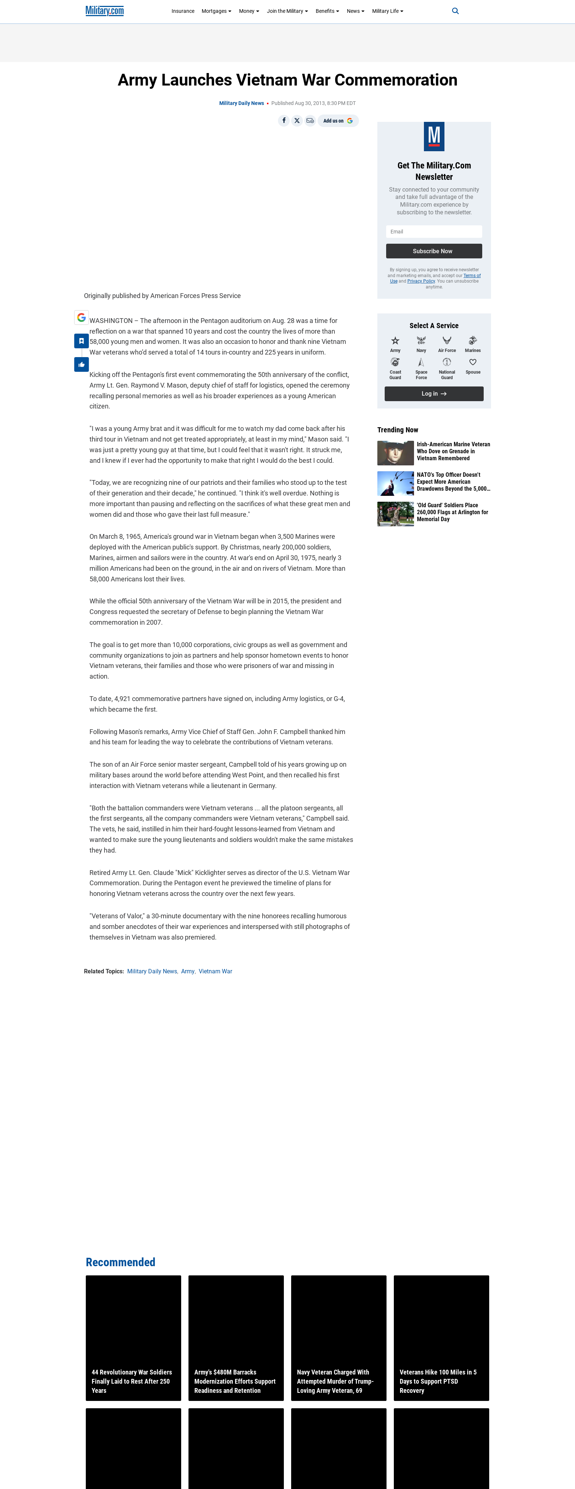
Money (249, 11)
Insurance (183, 11)
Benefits (328, 11)
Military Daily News (241, 103)
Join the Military (287, 11)
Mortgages (217, 11)
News (356, 11)
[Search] (447, 11)
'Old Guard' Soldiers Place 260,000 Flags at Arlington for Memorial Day (452, 512)
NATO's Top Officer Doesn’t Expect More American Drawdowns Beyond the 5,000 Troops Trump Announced (452, 482)
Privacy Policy (421, 281)
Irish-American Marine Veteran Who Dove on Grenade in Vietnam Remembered (453, 451)
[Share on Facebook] (284, 121)
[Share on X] (297, 121)
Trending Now (397, 429)
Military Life (388, 11)
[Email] (310, 121)
